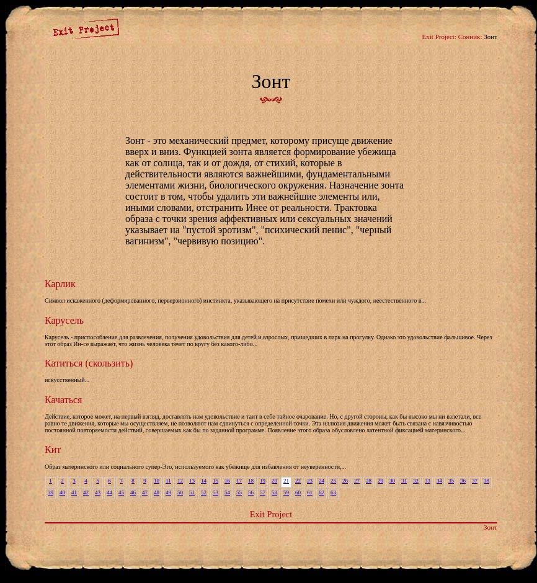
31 (404, 481)
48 (156, 492)
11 (168, 481)
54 (227, 492)
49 (168, 492)
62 (321, 492)
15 (215, 481)
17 (239, 481)
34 (439, 481)
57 (262, 492)
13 (192, 481)
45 (121, 492)
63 (333, 492)
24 (321, 481)
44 (109, 492)
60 (298, 492)
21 (286, 481)
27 (357, 481)
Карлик (60, 283)
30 (392, 481)
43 (97, 492)
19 (262, 481)
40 (62, 492)
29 (380, 481)
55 (239, 492)
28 (368, 481)
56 (251, 492)
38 (486, 481)
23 (310, 481)
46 (133, 492)
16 (227, 481)
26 (345, 481)
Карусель (64, 320)
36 (463, 481)
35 (451, 481)
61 (310, 492)
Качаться (63, 399)
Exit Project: (439, 36)
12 (180, 481)
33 (427, 481)
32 (416, 481)
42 (86, 492)
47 (145, 492)
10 (156, 481)
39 (50, 492)
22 (298, 481)
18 (251, 481)
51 (192, 492)
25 (333, 481)
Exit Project (271, 514)
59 (286, 492)
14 (203, 481)
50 (180, 492)
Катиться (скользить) (89, 363)
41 (74, 492)
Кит (53, 449)
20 (274, 481)
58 (274, 492)
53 (215, 492)
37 (474, 481)
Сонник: (470, 36)
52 (203, 492)
